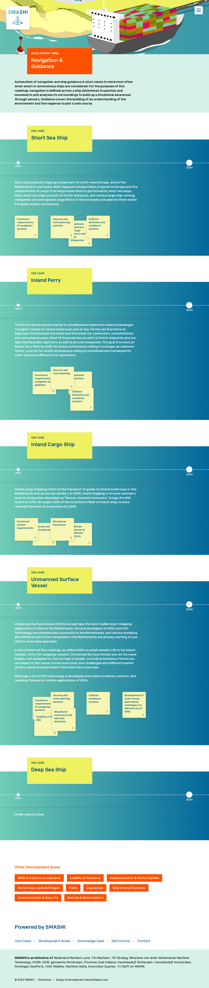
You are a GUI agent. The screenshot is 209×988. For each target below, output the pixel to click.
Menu (199, 10)
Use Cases (23, 941)
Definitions (121, 941)
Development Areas (54, 941)
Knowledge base (91, 941)
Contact (143, 941)
